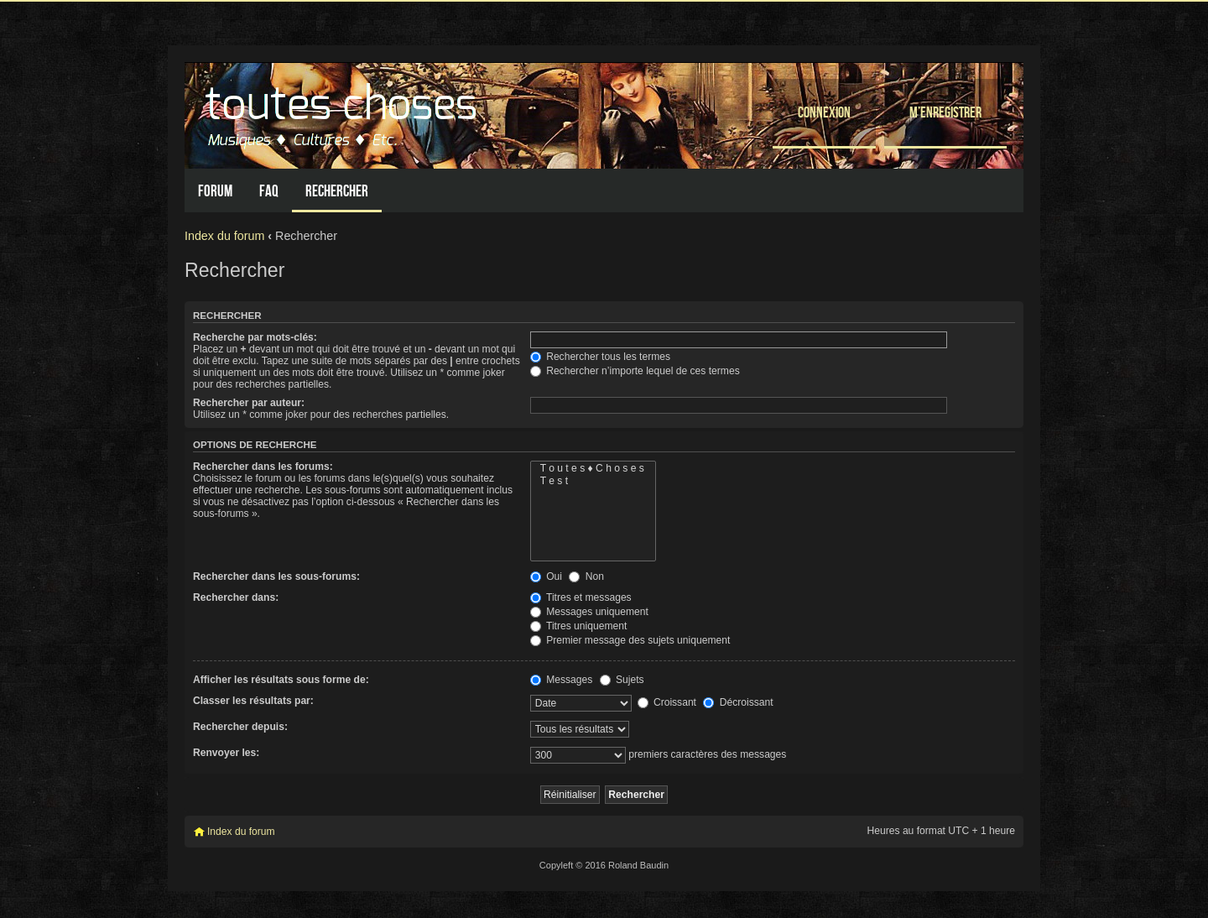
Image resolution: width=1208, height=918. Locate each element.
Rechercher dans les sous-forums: (276, 576)
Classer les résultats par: (253, 701)
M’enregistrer (945, 112)
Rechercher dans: (236, 597)
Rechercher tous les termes (600, 357)
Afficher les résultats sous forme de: (281, 680)
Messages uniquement (589, 612)
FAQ (269, 191)
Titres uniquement (578, 626)
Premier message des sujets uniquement (630, 640)
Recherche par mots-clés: (255, 337)
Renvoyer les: (226, 753)
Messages (561, 680)
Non (586, 576)
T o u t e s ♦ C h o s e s (593, 468)
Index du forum (224, 236)
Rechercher (336, 191)
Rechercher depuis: (240, 727)
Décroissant (738, 702)
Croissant (667, 702)
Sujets (622, 680)
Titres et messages (581, 597)
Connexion (824, 112)
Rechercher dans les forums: (263, 466)
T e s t (593, 481)
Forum (215, 191)
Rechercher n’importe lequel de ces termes (635, 371)
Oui (546, 576)
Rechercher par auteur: (249, 403)
